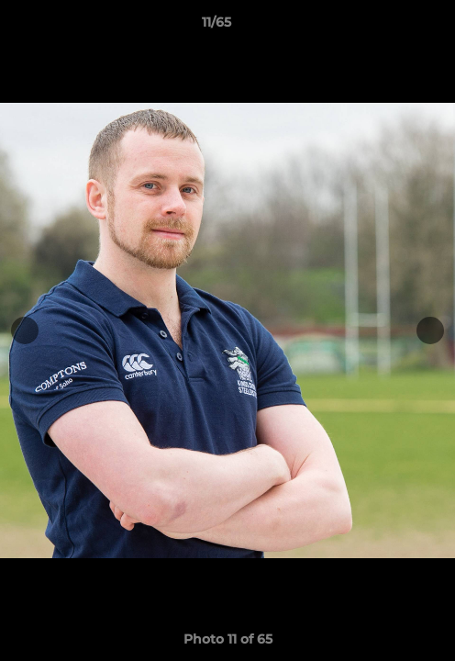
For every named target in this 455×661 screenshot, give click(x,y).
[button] (389, 26)
